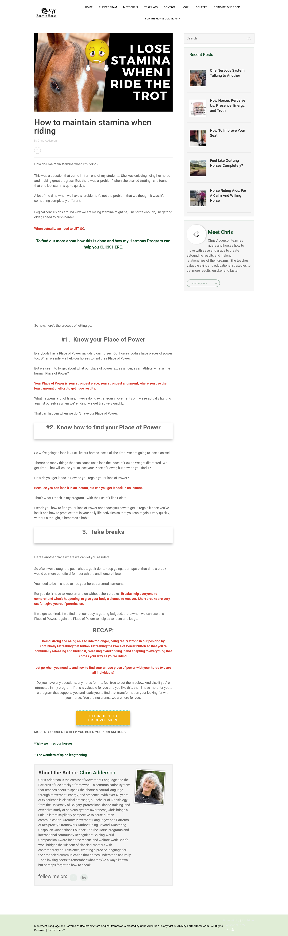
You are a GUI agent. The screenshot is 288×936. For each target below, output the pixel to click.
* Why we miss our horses (53, 743)
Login (186, 7)
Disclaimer (248, 920)
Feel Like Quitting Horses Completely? (226, 163)
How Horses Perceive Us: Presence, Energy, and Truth (227, 105)
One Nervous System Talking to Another (227, 73)
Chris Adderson (47, 140)
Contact (169, 7)
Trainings (151, 7)
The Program (108, 7)
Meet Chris (130, 7)
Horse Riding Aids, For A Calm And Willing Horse (228, 195)
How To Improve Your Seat (227, 133)
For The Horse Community (162, 18)
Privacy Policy (231, 920)
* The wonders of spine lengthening (60, 755)
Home (88, 7)
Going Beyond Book (227, 7)
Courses (201, 7)
